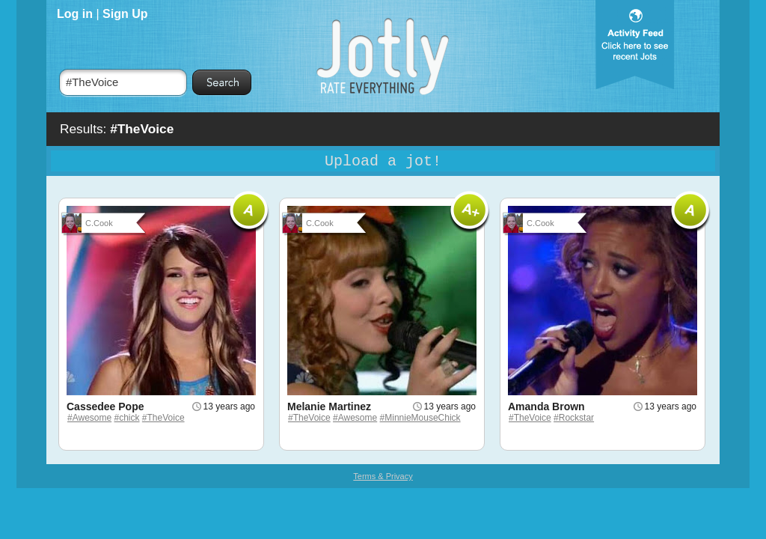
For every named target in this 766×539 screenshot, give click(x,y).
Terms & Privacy (382, 476)
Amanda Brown (546, 406)
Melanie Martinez (329, 406)
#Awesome (89, 417)
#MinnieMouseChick (420, 417)
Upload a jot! (383, 161)
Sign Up (124, 13)
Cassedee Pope (105, 406)
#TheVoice (163, 417)
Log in (75, 13)
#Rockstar (574, 417)
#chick (127, 417)
